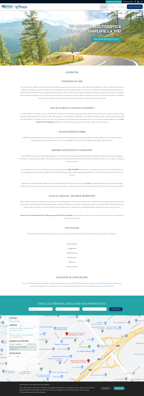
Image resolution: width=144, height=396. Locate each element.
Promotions (122, 7)
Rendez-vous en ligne (114, 2)
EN (142, 2)
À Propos (104, 7)
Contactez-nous (134, 7)
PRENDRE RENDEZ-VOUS (106, 39)
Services (112, 7)
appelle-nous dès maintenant (104, 286)
